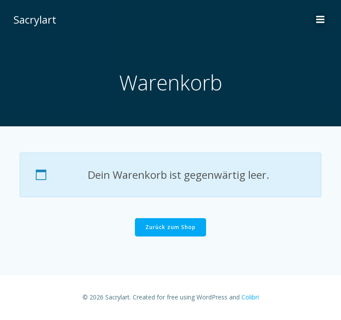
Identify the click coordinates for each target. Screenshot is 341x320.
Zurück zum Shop (170, 227)
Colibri (250, 297)
